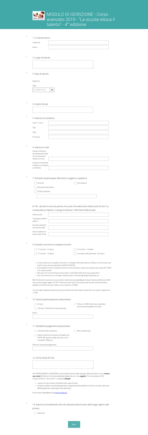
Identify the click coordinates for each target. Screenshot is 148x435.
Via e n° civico (38, 118)
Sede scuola (37, 201)
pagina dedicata (61, 370)
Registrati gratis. (85, 419)
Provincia (36, 132)
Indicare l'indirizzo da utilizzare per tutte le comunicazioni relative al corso (40, 146)
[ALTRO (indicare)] (66, 185)
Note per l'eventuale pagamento (44, 324)
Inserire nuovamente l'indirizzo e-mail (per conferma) (40, 157)
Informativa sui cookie (83, 426)
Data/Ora (36, 78)
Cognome (36, 42)
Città (34, 127)
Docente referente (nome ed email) (39, 213)
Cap (34, 122)
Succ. (74, 399)
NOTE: (35, 294)
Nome (35, 47)
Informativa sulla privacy (66, 426)
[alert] (72, 91)
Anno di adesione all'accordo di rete (39, 219)
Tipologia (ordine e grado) (40, 206)
